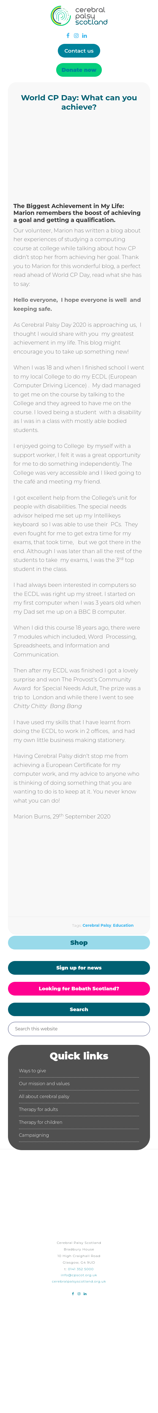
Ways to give (32, 1070)
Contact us (79, 50)
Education (123, 925)
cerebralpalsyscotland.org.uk (79, 1281)
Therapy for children (40, 1122)
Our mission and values (44, 1083)
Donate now (79, 70)
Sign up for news (79, 968)
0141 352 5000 (81, 1269)
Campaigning (34, 1135)
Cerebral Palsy (97, 925)
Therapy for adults (38, 1109)
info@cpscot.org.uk (79, 1275)
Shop (79, 942)
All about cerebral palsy (44, 1096)
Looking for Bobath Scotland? (79, 989)
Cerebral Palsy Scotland (79, 26)
